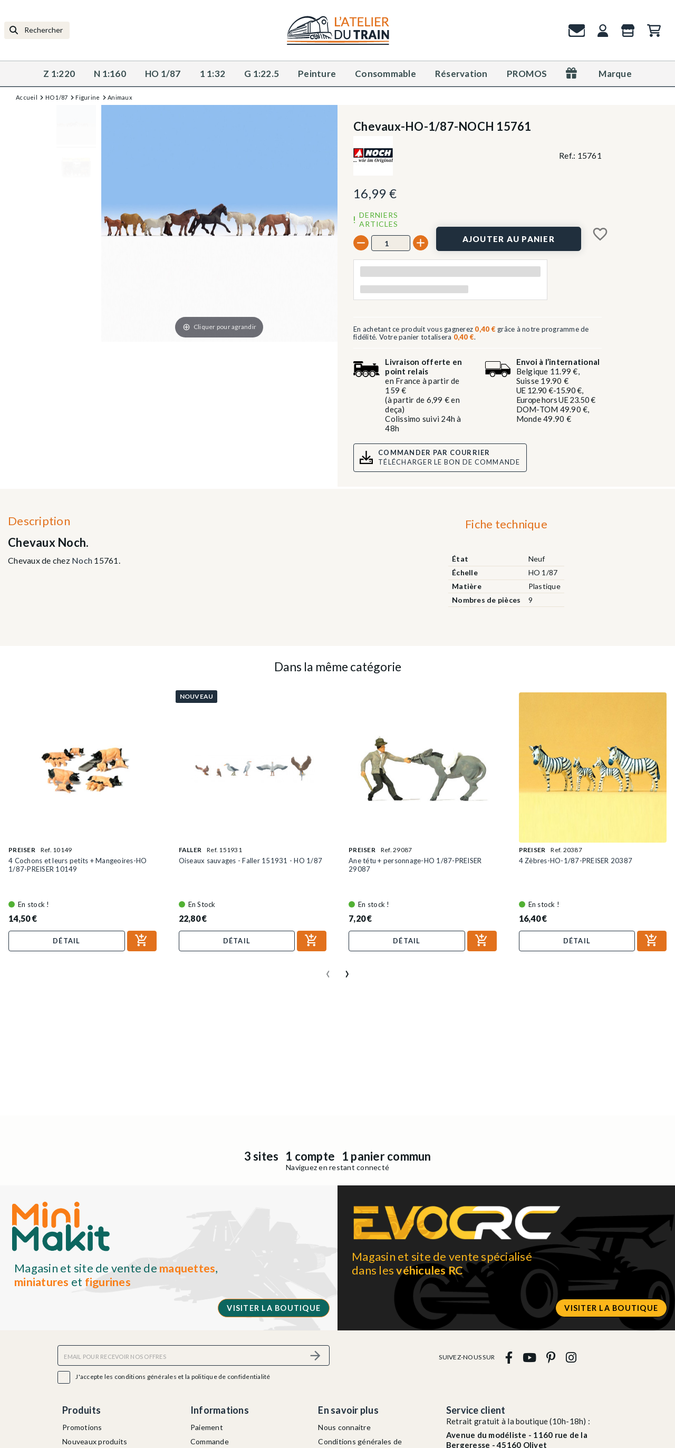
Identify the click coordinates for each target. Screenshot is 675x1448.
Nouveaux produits (94, 1441)
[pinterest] (551, 1357)
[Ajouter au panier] (508, 239)
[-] (361, 242)
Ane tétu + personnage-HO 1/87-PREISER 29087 (415, 864)
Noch (82, 560)
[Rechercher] (37, 30)
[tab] (506, 526)
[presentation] (328, 969)
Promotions (82, 1427)
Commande (209, 1441)
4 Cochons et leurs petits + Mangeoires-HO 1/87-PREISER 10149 (77, 864)
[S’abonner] (315, 1355)
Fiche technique (506, 524)
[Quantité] (390, 243)
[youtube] (529, 1357)
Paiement (206, 1427)
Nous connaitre (344, 1427)
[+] (420, 242)
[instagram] (571, 1357)
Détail (67, 941)
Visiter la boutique (274, 1308)
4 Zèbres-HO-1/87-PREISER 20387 (576, 860)
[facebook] (508, 1357)
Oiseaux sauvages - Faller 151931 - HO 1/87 (251, 860)
